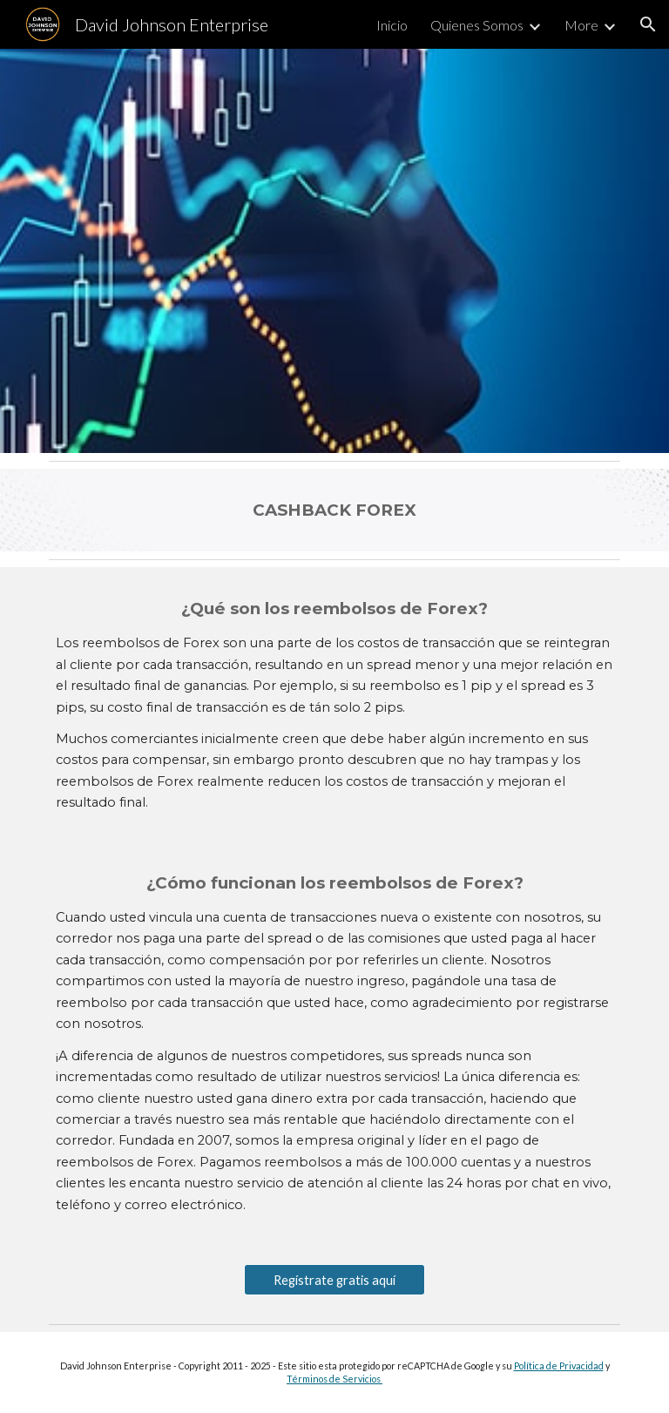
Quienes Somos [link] (477, 25)
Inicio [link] (392, 25)
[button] (648, 24)
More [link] (581, 25)
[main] (334, 510)
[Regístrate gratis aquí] (334, 1280)
